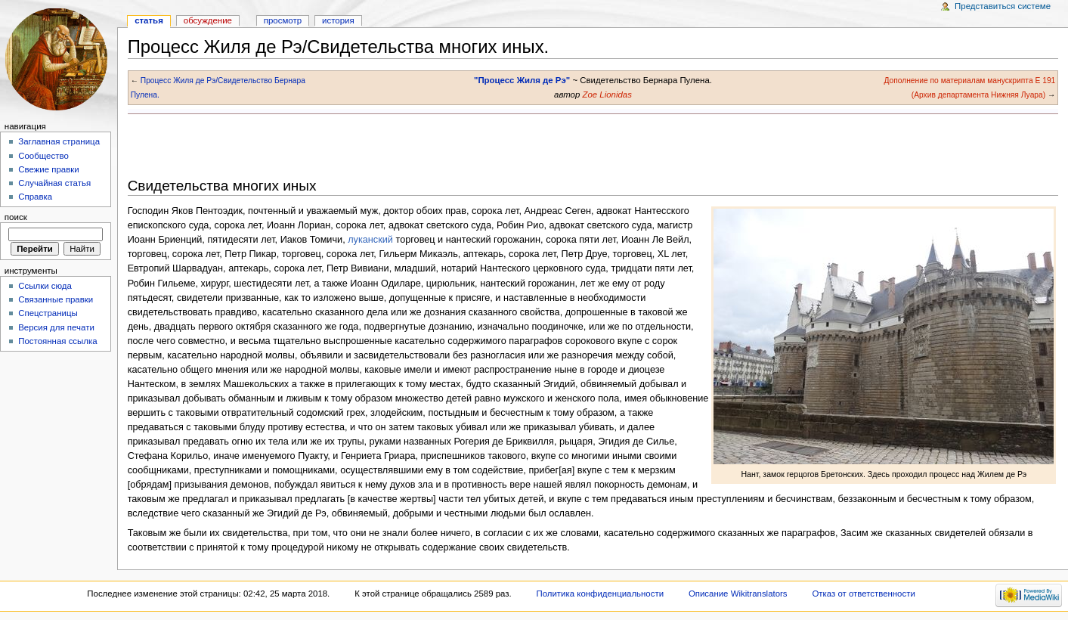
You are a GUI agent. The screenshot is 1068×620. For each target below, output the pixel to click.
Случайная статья (54, 183)
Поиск (16, 217)
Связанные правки (55, 299)
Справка (35, 196)
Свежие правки (48, 169)
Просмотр (283, 20)
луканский (370, 239)
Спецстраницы (48, 313)
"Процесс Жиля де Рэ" (522, 80)
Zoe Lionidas (606, 94)
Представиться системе (1003, 6)
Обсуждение (208, 20)
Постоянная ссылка (57, 341)
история (338, 20)
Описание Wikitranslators (738, 593)
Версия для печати (56, 327)
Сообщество (43, 155)
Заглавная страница (59, 141)
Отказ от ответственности (863, 593)
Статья (149, 20)
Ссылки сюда (45, 285)
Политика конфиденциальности (600, 593)
